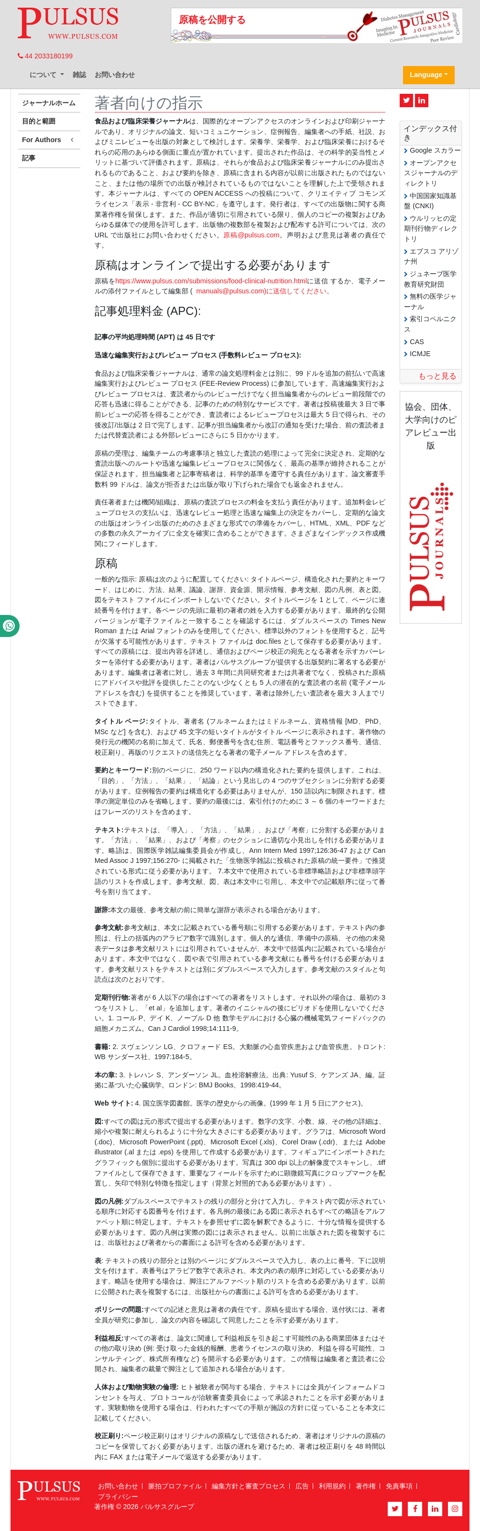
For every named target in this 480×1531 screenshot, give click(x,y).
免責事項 (399, 1486)
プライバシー (118, 1496)
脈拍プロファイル (175, 1486)
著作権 (366, 1486)
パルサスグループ (167, 1506)
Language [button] (426, 74)
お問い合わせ (115, 74)
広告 (302, 1486)
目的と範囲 (38, 121)
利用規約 (332, 1486)
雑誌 (79, 74)
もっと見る (437, 376)
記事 (28, 158)
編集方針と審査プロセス (248, 1486)
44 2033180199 (45, 56)
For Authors (49, 140)
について (44, 74)
